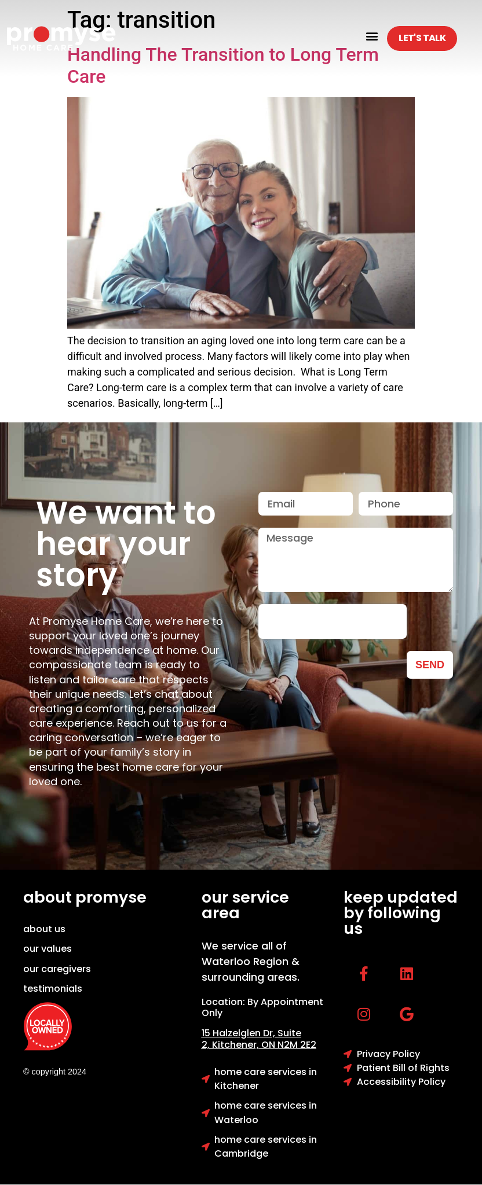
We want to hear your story (126, 544)
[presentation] (332, 621)
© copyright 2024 (54, 1071)
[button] (371, 35)
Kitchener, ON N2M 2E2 (264, 1044)
